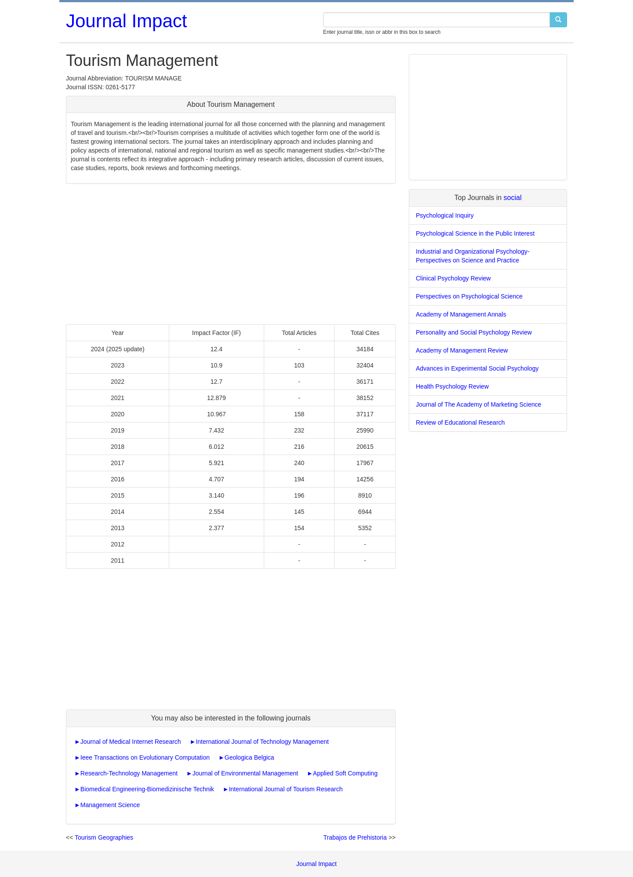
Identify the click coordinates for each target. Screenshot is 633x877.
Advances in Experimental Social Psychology (477, 368)
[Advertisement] (231, 254)
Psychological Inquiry (445, 215)
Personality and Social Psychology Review (474, 332)
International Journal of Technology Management (262, 741)
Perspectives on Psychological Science (469, 296)
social (513, 197)
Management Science (110, 804)
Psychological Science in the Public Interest (475, 233)
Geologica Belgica (249, 757)
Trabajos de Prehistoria (355, 837)
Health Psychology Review (452, 386)
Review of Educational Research (460, 422)
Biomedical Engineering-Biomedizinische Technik (147, 789)
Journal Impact (126, 21)
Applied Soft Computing (345, 773)
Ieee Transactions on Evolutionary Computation (145, 757)
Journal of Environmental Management (245, 773)
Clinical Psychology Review (453, 278)
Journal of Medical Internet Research (130, 741)
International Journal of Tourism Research (286, 789)
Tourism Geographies (104, 837)
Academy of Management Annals (461, 314)
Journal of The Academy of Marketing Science (478, 404)
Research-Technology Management (129, 773)
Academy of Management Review (462, 350)
